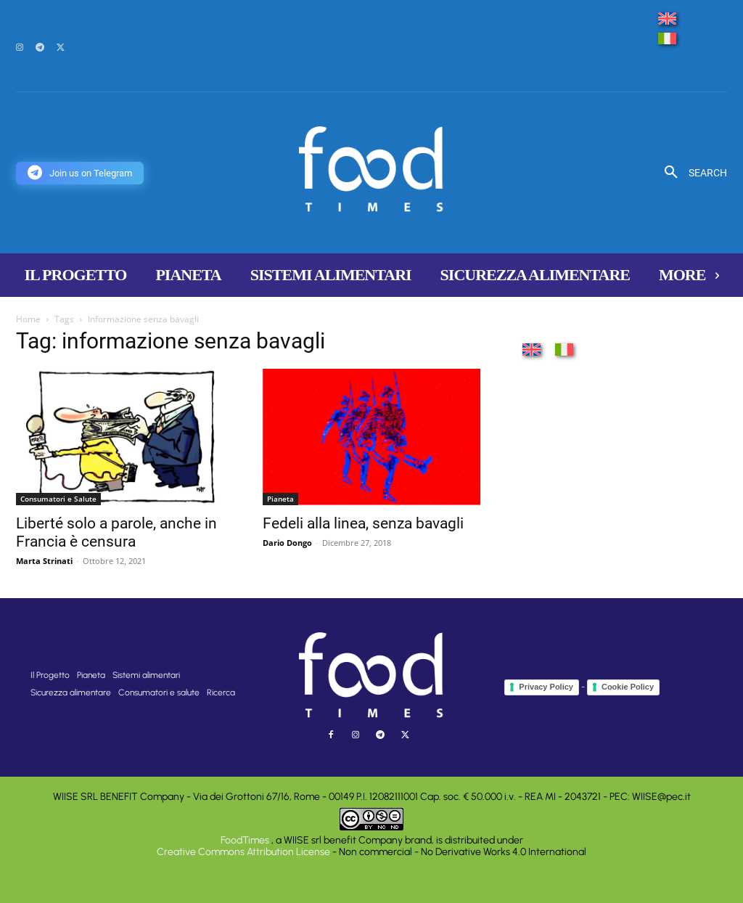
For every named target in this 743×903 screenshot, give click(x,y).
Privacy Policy (546, 686)
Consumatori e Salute (58, 499)
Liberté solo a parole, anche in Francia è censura (116, 532)
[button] (690, 172)
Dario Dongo (287, 542)
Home (28, 319)
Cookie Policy (628, 686)
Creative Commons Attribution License (243, 852)
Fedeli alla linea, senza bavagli (363, 523)
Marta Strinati (44, 560)
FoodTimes (246, 840)
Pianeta (280, 499)
